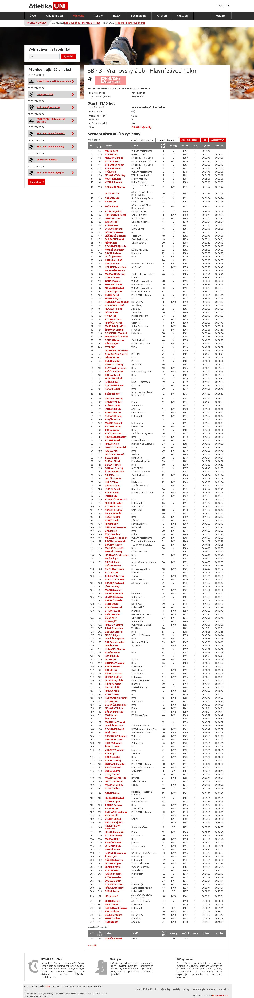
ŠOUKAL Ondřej (114, 468)
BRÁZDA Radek (113, 544)
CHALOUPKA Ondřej (116, 354)
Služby (117, 15)
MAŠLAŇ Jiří (111, 558)
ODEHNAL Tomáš (114, 454)
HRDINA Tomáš (113, 284)
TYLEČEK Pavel (113, 842)
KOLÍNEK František (115, 267)
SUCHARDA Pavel (114, 385)
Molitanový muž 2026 (48, 107)
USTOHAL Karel (114, 781)
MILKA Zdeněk (113, 513)
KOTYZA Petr (112, 161)
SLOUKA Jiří (111, 572)
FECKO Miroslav (114, 502)
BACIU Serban (113, 253)
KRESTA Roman (113, 743)
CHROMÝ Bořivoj (114, 576)
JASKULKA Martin (114, 832)
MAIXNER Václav (114, 784)
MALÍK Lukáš (112, 687)
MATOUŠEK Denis (115, 270)
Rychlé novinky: (37, 22)
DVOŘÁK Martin (114, 725)
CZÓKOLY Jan (112, 801)
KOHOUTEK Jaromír (116, 697)
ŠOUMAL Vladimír (115, 663)
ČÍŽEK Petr (111, 617)
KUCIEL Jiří (110, 753)
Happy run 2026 (45, 94)
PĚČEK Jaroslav (113, 877)
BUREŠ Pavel (112, 294)
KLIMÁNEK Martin (115, 649)
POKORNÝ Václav (114, 340)
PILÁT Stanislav (114, 628)
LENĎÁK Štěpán (114, 596)
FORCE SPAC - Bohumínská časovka (51, 120)
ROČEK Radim (112, 516)
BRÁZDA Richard (114, 583)
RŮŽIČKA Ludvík (114, 859)
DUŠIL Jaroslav (113, 256)
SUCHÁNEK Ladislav (116, 811)
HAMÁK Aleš (112, 443)
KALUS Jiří (110, 201)
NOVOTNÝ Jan (113, 863)
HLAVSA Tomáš (113, 308)
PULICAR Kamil (113, 168)
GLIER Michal (112, 193)
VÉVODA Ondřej (114, 364)
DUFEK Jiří (110, 659)
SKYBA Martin (113, 412)
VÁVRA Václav (112, 485)
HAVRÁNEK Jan (113, 298)
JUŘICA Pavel (112, 381)
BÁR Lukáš (111, 530)
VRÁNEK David (113, 565)
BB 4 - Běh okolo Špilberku (51, 133)
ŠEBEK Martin (112, 900)
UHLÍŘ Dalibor (113, 478)
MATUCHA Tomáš (115, 722)
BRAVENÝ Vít (112, 198)
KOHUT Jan (111, 154)
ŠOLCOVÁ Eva (112, 770)
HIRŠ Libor (111, 732)
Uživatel (221, 15)
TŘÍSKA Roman (113, 804)
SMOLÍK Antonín (114, 569)
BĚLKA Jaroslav (113, 914)
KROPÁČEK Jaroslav (115, 436)
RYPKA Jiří (110, 315)
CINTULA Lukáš (113, 260)
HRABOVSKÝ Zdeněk (116, 336)
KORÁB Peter (112, 652)
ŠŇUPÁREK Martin (115, 763)
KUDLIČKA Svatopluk (117, 301)
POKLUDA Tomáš (114, 579)
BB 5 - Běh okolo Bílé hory (50, 146)
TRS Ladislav (112, 429)
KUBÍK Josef (111, 921)
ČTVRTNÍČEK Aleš (114, 729)
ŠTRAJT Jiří (111, 856)
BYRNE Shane (112, 666)
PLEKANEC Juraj (113, 416)
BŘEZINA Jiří (112, 343)
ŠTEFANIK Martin (114, 471)
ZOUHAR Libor (113, 319)
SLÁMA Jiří (110, 621)
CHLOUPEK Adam (114, 164)
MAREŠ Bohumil (114, 593)
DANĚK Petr (111, 645)
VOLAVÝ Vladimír (114, 750)
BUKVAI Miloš (112, 461)
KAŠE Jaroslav (112, 614)
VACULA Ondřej (114, 398)
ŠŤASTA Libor (112, 534)
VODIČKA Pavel (113, 938)
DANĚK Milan (112, 793)
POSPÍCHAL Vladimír (116, 333)
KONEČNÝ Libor (113, 402)
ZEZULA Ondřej (114, 631)
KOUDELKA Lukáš (114, 305)
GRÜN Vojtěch (113, 281)
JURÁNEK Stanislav (115, 852)
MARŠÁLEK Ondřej (115, 274)
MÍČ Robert (111, 150)
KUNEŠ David (112, 520)
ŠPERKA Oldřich (113, 676)
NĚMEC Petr (111, 312)
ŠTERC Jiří (110, 347)
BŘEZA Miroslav (114, 711)
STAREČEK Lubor (114, 884)
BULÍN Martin (112, 361)
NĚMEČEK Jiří (112, 357)
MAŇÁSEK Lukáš (114, 548)
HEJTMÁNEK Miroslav (117, 555)
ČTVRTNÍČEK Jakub (115, 246)
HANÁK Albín (112, 690)
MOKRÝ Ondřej (113, 551)
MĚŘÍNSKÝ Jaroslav (115, 527)
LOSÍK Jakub (112, 656)
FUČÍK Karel (111, 206)
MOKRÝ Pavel (112, 849)
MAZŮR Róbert (113, 422)
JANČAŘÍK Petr (113, 409)
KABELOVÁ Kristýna (116, 907)
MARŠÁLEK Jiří (112, 839)
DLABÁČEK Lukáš (114, 239)
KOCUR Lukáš (112, 388)
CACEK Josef (112, 221)
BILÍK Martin (112, 475)
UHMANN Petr (113, 846)
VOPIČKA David (113, 607)
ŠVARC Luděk (112, 746)
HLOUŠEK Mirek (114, 378)
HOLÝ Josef (111, 896)
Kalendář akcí (54, 15)
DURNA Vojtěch (114, 680)
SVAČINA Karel (113, 767)
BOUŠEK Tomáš (113, 835)
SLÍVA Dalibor (112, 788)
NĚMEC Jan (111, 242)
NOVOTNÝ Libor (114, 708)
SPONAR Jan (112, 808)
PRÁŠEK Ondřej (113, 509)
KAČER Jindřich (113, 873)
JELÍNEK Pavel (112, 489)
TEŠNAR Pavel (112, 393)
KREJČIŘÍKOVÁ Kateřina (112, 827)
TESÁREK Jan (112, 457)
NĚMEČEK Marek (114, 232)
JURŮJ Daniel (112, 774)
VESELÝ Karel (112, 694)
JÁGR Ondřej (112, 586)
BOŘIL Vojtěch (113, 211)
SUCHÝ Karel (112, 492)
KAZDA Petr (111, 450)
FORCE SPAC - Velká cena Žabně (54, 81)
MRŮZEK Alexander (116, 537)
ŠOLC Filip (110, 718)
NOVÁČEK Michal (114, 287)
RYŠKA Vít (110, 171)
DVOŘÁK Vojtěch (114, 638)
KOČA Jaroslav (113, 433)
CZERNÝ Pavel (112, 277)
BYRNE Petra (112, 891)
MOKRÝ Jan (111, 715)
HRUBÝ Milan (112, 918)
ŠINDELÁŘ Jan (112, 635)
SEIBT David (112, 603)
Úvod (33, 15)
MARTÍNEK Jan (113, 178)
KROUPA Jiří (111, 815)
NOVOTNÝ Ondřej (115, 175)
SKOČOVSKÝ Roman (116, 736)
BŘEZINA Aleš (112, 756)
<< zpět (92, 945)
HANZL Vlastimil (114, 624)
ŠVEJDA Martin (113, 880)
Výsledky (78, 15)
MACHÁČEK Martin (115, 777)
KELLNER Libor (113, 426)
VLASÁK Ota (112, 870)
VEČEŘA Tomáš (113, 182)
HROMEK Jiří (111, 523)
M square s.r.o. (220, 995)
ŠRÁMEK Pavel (112, 866)
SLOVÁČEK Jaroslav (115, 704)
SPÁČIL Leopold (114, 371)
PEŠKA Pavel (111, 225)
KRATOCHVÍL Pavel (115, 214)
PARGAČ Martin (114, 600)
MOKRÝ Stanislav (114, 249)
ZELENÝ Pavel (112, 440)
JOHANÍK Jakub (113, 291)
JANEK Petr (111, 496)
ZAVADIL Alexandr (115, 541)
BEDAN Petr (111, 701)
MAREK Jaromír (113, 589)
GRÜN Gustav (112, 218)
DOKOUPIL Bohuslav (116, 350)
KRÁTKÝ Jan (111, 482)
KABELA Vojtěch (114, 822)
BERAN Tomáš (113, 464)
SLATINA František (115, 367)
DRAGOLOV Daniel (115, 447)
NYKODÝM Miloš (114, 157)
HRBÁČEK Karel (113, 322)
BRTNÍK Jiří (111, 669)
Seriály (98, 15)
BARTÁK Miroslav (114, 642)
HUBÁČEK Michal (114, 798)
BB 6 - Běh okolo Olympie (50, 172)
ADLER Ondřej (113, 760)
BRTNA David (112, 374)
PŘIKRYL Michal (113, 673)
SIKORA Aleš (112, 562)
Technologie (138, 15)
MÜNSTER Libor (114, 739)
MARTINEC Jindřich (115, 326)
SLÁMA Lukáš (112, 405)
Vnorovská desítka (47, 159)
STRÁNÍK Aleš (112, 610)
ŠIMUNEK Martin (114, 329)
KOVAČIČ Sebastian (116, 499)
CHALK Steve (112, 263)
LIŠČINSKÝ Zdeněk (115, 235)
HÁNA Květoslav (114, 887)
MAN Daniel (111, 904)
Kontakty (183, 15)
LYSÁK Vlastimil (114, 228)
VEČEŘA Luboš (113, 818)
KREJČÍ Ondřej (112, 419)
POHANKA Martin (115, 187)
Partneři (162, 15)
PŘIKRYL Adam (113, 683)
